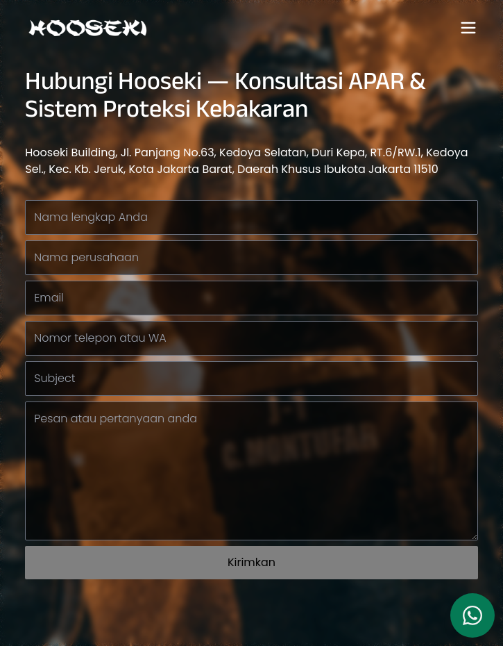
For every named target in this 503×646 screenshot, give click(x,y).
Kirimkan (251, 562)
